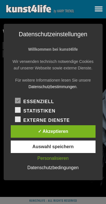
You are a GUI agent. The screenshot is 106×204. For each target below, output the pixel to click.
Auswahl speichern (53, 146)
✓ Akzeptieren (53, 131)
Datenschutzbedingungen (53, 167)
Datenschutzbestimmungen (53, 86)
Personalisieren (52, 158)
